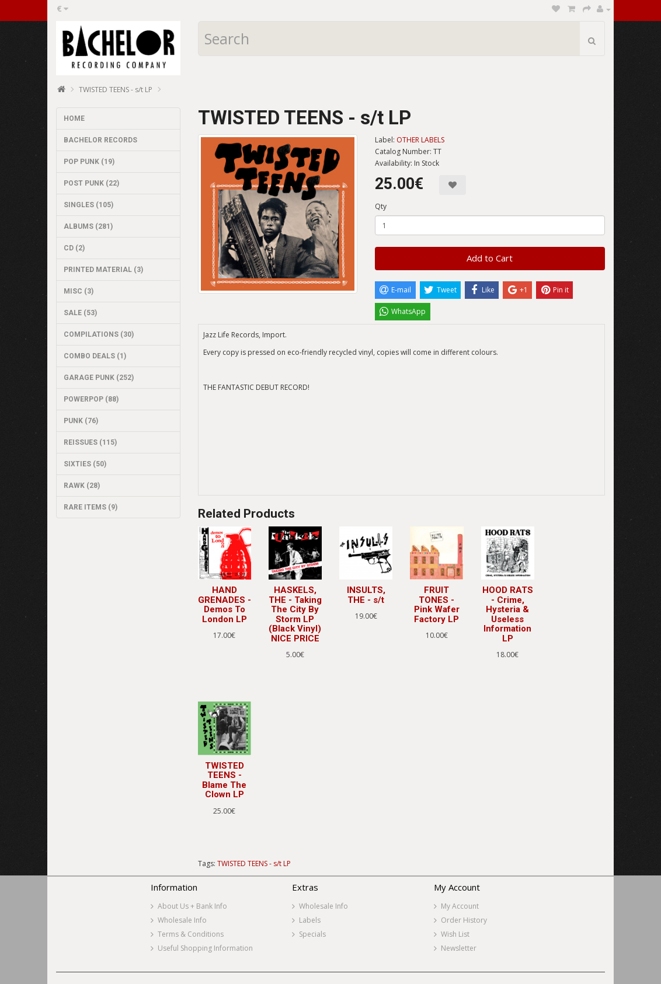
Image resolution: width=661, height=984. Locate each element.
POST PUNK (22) (91, 183)
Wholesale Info (182, 920)
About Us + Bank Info (192, 906)
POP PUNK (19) (89, 162)
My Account (460, 906)
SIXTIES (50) (85, 464)
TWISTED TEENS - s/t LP (115, 90)
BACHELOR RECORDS (100, 140)
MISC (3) (78, 291)
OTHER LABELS (420, 140)
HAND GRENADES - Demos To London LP (224, 604)
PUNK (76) (81, 421)
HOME (74, 118)
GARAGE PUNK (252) (99, 378)
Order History (464, 920)
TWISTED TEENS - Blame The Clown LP (224, 780)
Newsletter (458, 948)
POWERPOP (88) (91, 399)
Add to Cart (490, 258)
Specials (312, 934)
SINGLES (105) (88, 205)
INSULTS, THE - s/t (366, 595)
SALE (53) (80, 313)
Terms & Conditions (191, 934)
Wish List (455, 934)
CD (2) (74, 248)
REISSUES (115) (90, 442)
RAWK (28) (82, 485)
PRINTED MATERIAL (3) (103, 270)
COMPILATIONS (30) (99, 334)
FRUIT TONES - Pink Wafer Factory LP (437, 604)
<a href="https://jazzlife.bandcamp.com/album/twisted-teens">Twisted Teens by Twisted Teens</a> (401, 452)
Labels (310, 920)
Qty (381, 206)
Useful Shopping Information (205, 948)
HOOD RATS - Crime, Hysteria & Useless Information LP (507, 614)
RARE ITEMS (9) (90, 507)
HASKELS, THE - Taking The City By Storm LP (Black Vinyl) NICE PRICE (295, 614)
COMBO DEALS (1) (95, 356)
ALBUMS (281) (88, 226)
